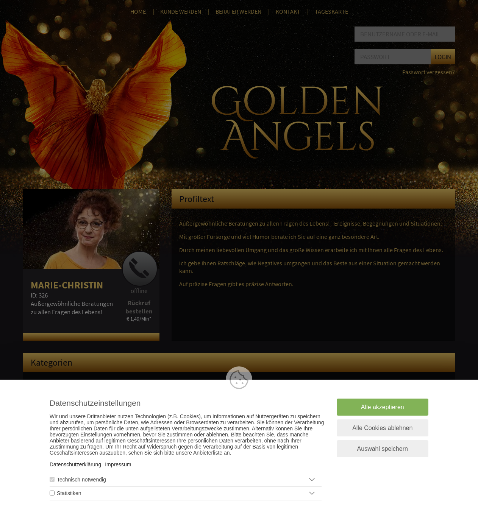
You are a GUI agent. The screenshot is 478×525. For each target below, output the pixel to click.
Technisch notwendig (81, 480)
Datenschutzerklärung (75, 464)
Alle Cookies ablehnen (382, 428)
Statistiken (69, 493)
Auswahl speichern (382, 449)
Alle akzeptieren (382, 407)
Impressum (118, 464)
